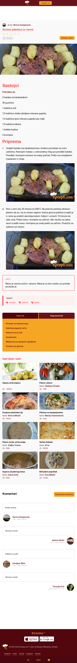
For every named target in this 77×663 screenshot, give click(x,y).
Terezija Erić (58, 586)
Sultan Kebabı (57, 435)
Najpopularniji (56, 315)
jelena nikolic (58, 540)
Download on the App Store (31, 639)
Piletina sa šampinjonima (57, 406)
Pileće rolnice (57, 376)
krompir (12, 302)
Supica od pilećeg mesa (20, 465)
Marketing (47, 647)
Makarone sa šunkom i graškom (21, 342)
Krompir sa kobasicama (17, 323)
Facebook (7, 654)
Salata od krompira (20, 376)
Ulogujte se (45, 3)
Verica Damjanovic (22, 25)
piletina (25, 302)
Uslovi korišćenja (36, 647)
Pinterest (38, 654)
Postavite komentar (64, 494)
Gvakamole (11, 337)
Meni (38, 660)
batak (37, 302)
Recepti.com (5, 647)
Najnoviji (20, 315)
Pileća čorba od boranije (20, 435)
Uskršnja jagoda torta (16, 328)
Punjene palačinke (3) (20, 406)
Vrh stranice (37, 633)
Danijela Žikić (19, 563)
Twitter (15, 654)
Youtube (21, 654)
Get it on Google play (47, 639)
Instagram (29, 654)
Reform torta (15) (14, 332)
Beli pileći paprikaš (57, 465)
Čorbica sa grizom (14, 346)
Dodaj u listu (67, 38)
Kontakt (54, 647)
